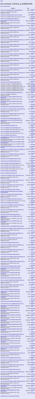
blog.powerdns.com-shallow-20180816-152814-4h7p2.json (12, 106)
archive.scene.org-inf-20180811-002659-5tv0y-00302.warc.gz (13, 49)
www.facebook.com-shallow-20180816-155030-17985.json (12, 334)
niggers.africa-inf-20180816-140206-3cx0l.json (10, 242)
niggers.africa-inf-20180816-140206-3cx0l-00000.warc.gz (12, 233)
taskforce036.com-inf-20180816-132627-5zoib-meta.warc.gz (13, 261)
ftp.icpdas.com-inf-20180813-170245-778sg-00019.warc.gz (12, 180)
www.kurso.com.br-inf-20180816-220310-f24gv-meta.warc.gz (13, 352)
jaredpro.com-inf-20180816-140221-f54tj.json (10, 202)
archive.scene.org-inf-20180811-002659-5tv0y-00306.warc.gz (13, 67)
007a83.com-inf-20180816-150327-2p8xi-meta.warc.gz (11, 14)
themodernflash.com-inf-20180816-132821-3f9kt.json (11, 277)
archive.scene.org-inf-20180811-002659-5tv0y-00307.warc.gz (13, 72)
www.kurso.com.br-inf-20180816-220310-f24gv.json (11, 357)
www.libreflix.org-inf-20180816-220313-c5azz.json (10, 369)
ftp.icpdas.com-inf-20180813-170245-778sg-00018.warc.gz (12, 175)
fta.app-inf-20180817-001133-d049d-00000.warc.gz (11, 163)
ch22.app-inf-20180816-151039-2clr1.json (9, 125)
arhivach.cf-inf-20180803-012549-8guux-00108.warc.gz (12, 92)
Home (1, 0)
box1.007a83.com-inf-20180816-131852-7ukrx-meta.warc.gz (13, 113)
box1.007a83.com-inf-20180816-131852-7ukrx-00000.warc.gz (13, 108)
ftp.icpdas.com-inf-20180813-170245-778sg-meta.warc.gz (12, 184)
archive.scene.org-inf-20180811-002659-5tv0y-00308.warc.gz (13, 77)
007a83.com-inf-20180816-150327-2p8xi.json (10, 18)
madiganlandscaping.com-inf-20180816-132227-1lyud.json (12, 226)
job (32, 10)
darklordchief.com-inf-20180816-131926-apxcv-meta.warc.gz (13, 153)
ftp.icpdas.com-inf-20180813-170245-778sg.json (10, 189)
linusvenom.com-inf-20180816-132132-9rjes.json (10, 214)
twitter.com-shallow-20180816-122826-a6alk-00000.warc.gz (12, 280)
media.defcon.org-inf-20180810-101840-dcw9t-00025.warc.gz (13, 228)
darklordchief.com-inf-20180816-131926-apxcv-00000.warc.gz (13, 149)
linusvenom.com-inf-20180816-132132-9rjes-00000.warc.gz (12, 204)
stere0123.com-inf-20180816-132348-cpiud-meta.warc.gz (12, 249)
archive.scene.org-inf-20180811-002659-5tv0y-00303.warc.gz (13, 53)
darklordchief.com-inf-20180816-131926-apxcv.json (11, 158)
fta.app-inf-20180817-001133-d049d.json (9, 170)
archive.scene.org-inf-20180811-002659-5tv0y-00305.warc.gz (13, 63)
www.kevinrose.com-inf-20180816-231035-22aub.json (11, 345)
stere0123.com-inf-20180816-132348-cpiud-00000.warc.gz (12, 244)
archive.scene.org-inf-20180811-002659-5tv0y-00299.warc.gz (13, 35)
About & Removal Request (13, 396)
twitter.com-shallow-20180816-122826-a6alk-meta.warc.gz (12, 284)
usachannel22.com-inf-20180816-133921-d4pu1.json (11, 301)
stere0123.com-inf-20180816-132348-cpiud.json (10, 254)
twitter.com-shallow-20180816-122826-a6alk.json (10, 289)
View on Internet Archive (5, 6)
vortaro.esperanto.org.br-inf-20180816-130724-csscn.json (12, 303)
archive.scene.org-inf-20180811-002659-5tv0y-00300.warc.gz (13, 39)
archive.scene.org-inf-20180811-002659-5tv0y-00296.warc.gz (13, 25)
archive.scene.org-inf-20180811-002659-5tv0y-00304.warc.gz (13, 58)
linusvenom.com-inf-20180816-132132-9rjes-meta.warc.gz (12, 209)
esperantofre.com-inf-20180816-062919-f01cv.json (11, 160)
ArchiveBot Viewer (4, 396)
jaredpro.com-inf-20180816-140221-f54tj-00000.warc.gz (12, 194)
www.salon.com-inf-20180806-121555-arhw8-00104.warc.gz (12, 371)
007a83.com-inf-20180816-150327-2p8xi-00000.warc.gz (12, 10)
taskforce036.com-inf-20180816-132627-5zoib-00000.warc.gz (13, 256)
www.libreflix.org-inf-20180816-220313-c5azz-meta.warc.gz (12, 364)
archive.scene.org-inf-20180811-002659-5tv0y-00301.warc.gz (13, 44)
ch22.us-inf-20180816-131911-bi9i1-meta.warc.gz (10, 131)
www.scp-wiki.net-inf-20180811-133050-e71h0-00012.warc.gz (13, 381)
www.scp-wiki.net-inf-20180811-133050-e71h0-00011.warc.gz (13, 376)
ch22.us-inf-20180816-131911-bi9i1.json (9, 135)
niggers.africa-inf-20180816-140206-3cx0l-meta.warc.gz (12, 237)
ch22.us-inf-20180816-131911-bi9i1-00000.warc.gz (11, 127)
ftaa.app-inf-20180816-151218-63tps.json (9, 173)
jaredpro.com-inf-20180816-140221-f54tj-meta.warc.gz (11, 198)
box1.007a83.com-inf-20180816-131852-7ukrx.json (11, 118)
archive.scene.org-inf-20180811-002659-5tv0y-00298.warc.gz (13, 30)
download (33, 9)
